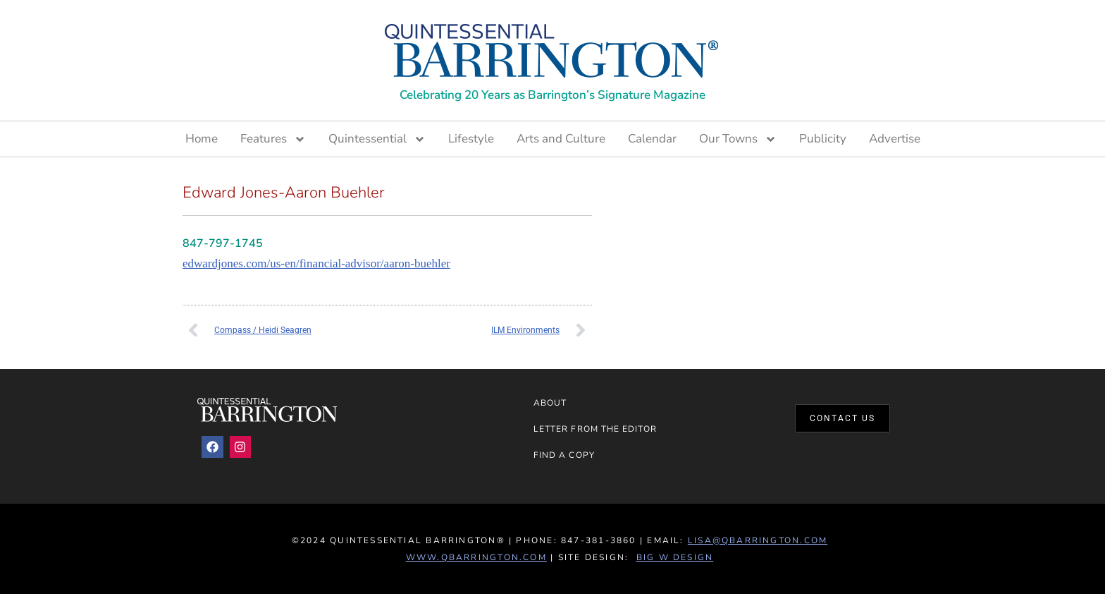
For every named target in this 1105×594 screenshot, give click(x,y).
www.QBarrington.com (476, 557)
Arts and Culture (561, 139)
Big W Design (675, 557)
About (550, 402)
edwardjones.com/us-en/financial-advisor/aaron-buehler (316, 263)
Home (201, 139)
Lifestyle (471, 139)
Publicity (822, 139)
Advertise (894, 139)
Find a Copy (564, 455)
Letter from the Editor (595, 429)
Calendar (652, 139)
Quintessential (377, 139)
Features (273, 139)
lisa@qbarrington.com (757, 540)
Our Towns (738, 139)
